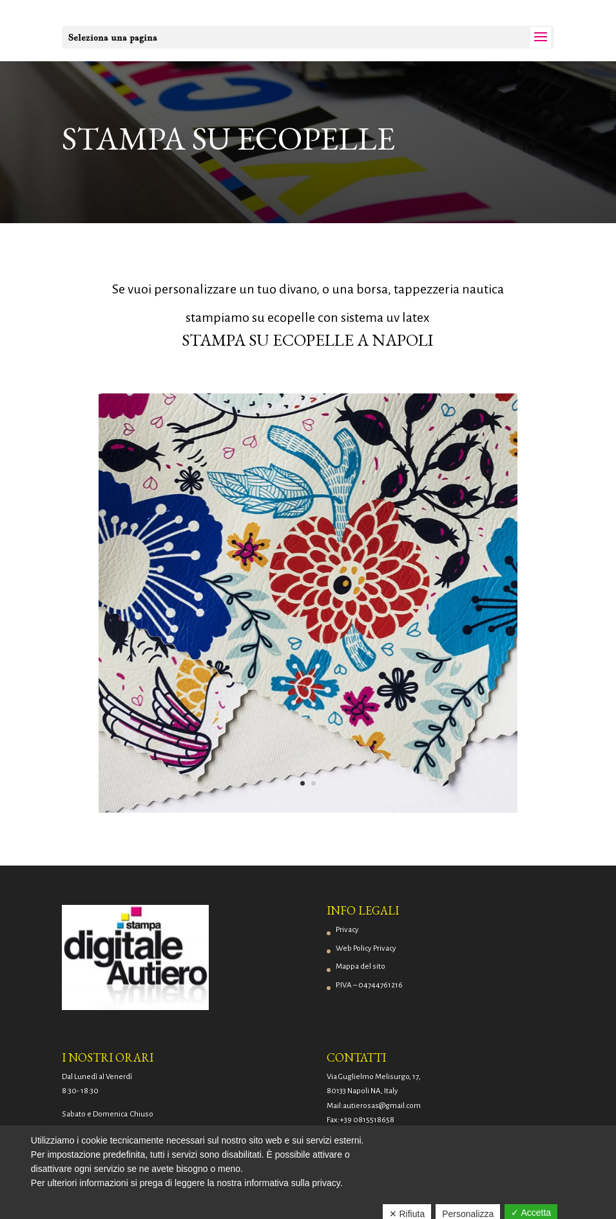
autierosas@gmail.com (382, 1106)
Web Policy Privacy (366, 948)
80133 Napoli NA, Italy (362, 1091)
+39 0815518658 (367, 1120)
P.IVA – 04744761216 (369, 985)
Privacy (347, 930)
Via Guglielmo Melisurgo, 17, (374, 1077)
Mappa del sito (360, 966)
